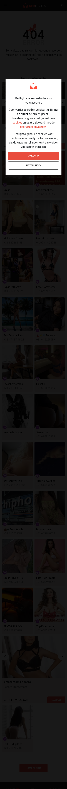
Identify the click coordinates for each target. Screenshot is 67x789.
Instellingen (33, 165)
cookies (17, 122)
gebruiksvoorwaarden (33, 127)
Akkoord (33, 155)
